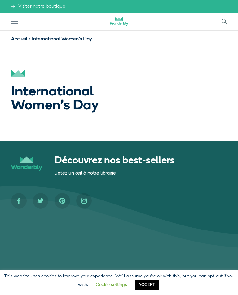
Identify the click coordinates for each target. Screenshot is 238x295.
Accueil (19, 39)
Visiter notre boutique (41, 6)
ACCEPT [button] (147, 285)
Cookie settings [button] (111, 285)
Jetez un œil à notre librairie (85, 173)
